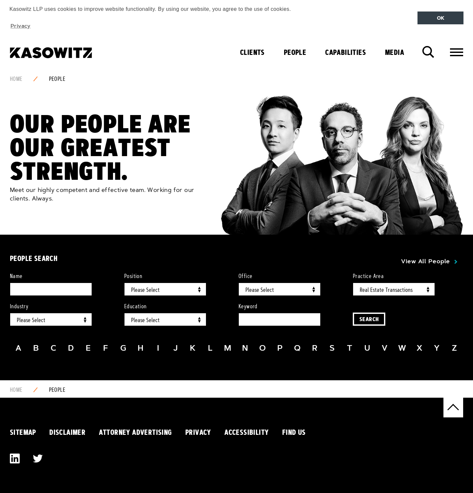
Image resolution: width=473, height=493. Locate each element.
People (295, 52)
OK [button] (440, 18)
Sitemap (23, 432)
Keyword (248, 306)
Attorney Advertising (135, 432)
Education (135, 306)
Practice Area (368, 276)
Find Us (294, 432)
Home (16, 79)
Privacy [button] (21, 25)
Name (16, 276)
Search (369, 319)
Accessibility (246, 432)
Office (245, 276)
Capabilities (345, 52)
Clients (252, 52)
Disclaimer (67, 432)
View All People (425, 261)
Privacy (198, 432)
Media (394, 52)
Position (133, 276)
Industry (19, 306)
